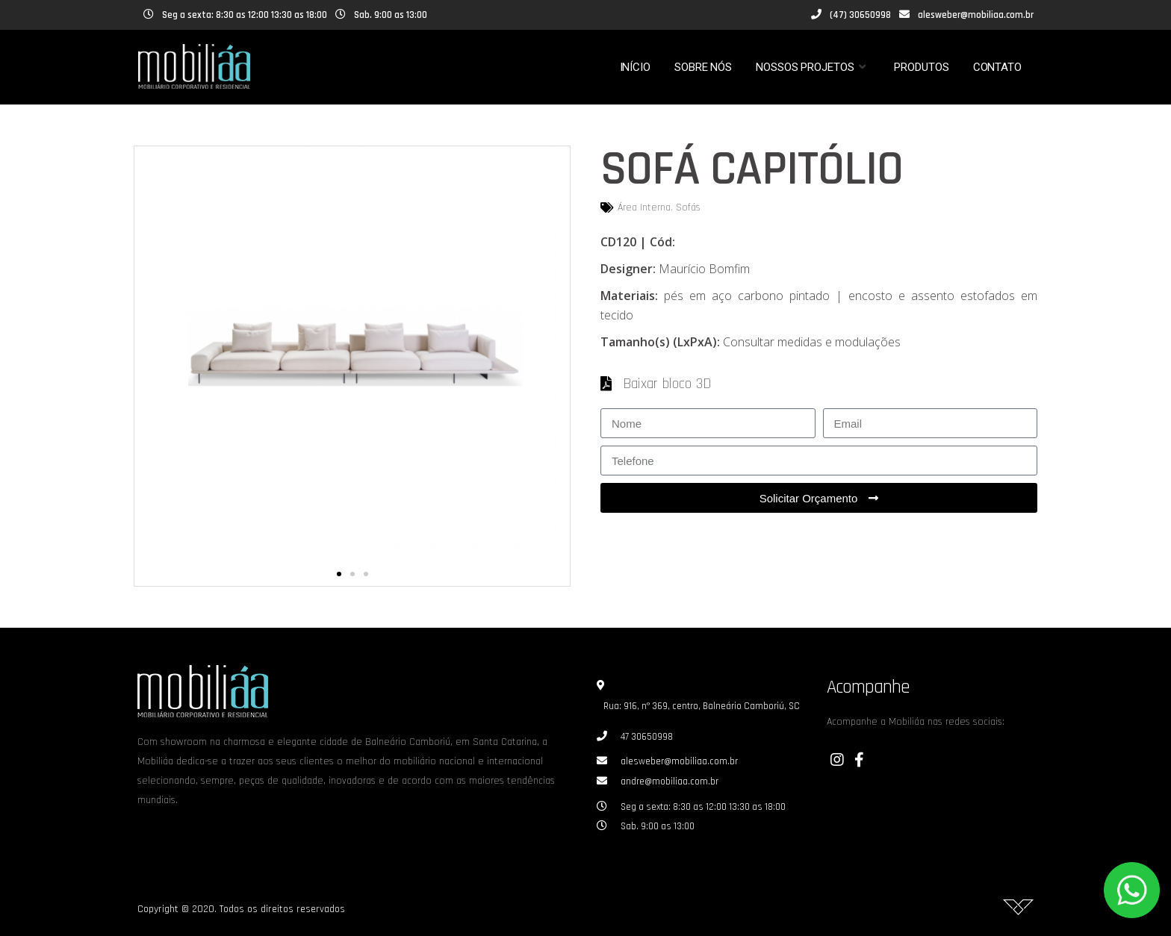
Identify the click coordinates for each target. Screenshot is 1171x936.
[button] (339, 574)
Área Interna (644, 207)
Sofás (688, 207)
